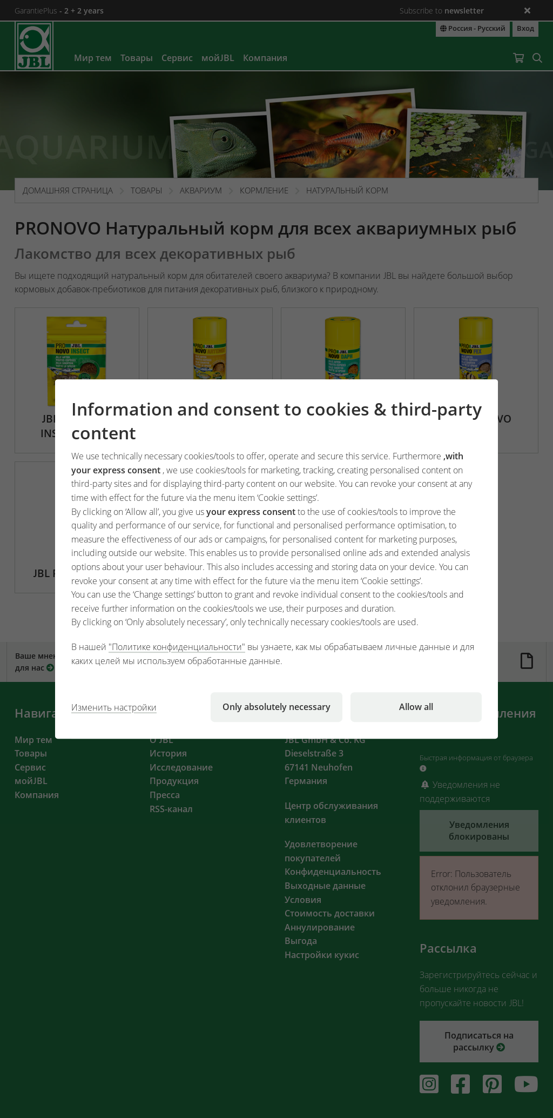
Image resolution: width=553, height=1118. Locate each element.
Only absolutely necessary (276, 707)
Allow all (416, 707)
